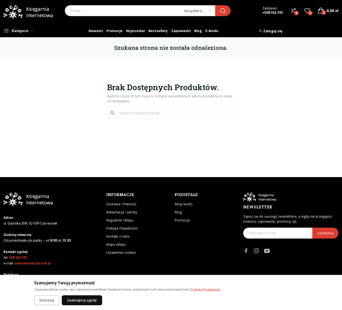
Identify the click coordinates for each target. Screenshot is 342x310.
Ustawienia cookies (121, 252)
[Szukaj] (173, 113)
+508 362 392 (272, 12)
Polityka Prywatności (122, 228)
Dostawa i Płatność (121, 204)
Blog (178, 212)
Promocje (182, 220)
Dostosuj (46, 300)
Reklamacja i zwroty (121, 212)
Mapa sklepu (116, 244)
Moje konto (184, 204)
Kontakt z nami (117, 236)
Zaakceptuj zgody (82, 300)
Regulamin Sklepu (119, 220)
